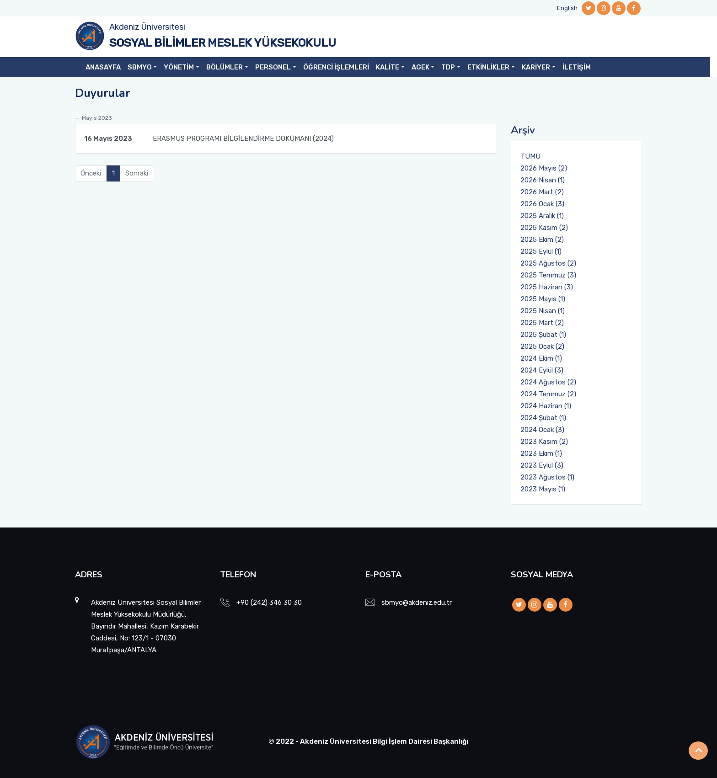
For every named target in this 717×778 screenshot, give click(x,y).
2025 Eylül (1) (541, 251)
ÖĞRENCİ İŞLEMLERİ (336, 67)
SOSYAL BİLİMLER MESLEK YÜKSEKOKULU (222, 43)
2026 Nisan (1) (542, 180)
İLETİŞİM (576, 67)
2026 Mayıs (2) (543, 168)
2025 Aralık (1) (542, 216)
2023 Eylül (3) (541, 465)
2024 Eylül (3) (541, 370)
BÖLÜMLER (224, 67)
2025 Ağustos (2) (548, 263)
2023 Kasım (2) (544, 441)
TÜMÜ (530, 156)
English (567, 8)
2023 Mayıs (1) (542, 489)
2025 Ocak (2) (542, 346)
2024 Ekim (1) (541, 358)
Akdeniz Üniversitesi (147, 27)
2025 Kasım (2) (544, 228)
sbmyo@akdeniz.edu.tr (416, 602)
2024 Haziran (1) (545, 406)
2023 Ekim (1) (541, 453)
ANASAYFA (103, 67)
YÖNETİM (179, 67)
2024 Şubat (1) (543, 418)
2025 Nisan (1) (542, 311)
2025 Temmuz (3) (548, 275)
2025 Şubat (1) (543, 334)
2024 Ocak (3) (542, 430)
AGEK (420, 67)
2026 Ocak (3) (542, 204)
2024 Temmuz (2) (548, 394)
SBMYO (140, 67)
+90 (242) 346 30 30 (269, 602)
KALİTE (387, 67)
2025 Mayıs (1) (542, 299)
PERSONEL (273, 67)
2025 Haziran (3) (546, 287)
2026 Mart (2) (542, 192)
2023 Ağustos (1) (547, 477)
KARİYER (536, 67)
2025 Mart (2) (542, 323)
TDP (448, 67)
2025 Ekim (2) (542, 239)
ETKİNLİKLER (488, 67)
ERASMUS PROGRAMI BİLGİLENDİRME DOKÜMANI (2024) (209, 138)
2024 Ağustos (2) (548, 382)
